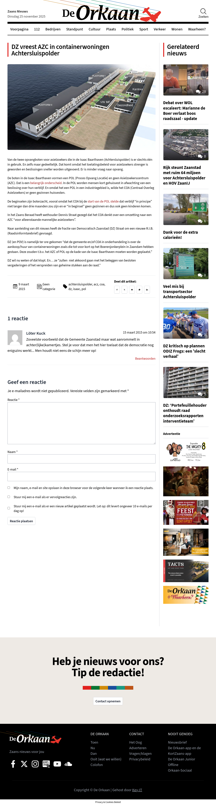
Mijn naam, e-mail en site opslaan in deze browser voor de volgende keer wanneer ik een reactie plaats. (83, 488)
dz (70, 289)
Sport (143, 29)
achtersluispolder (80, 284)
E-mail (12, 469)
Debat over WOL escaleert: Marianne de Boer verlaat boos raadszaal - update (184, 111)
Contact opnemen (108, 701)
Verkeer (160, 29)
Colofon (97, 764)
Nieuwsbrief (177, 742)
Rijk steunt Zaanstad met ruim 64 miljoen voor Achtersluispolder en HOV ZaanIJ (184, 175)
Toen (94, 742)
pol (84, 289)
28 (200, 92)
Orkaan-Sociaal (180, 770)
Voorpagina (19, 29)
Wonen (176, 29)
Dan (94, 753)
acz (96, 284)
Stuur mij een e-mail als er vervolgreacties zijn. (45, 497)
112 (37, 29)
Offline (173, 764)
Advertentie (171, 434)
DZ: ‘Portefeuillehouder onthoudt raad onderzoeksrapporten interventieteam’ (185, 413)
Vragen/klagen (140, 753)
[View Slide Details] (186, 451)
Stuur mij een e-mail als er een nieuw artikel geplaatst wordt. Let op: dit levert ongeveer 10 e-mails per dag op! (83, 508)
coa (102, 284)
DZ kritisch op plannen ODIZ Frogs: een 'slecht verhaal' (184, 351)
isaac (76, 289)
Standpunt (74, 29)
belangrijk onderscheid (46, 183)
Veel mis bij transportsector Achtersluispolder (179, 292)
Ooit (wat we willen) (106, 759)
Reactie (13, 400)
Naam (12, 452)
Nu (93, 748)
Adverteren (137, 748)
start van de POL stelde (103, 201)
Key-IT (137, 790)
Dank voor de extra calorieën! (180, 235)
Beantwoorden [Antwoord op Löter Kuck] (145, 358)
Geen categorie (48, 286)
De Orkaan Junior (181, 759)
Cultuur (95, 29)
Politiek (128, 29)
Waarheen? (197, 29)
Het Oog (135, 742)
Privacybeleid (139, 759)
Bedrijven (53, 29)
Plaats (111, 29)
